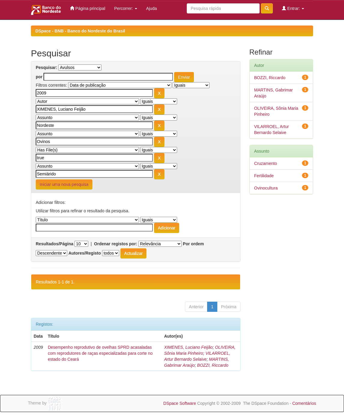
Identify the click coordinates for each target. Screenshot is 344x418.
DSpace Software (179, 403)
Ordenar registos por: (115, 243)
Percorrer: (125, 8)
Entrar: (293, 8)
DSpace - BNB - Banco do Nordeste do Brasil (80, 30)
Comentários (304, 403)
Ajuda (151, 8)
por (39, 76)
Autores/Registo (84, 253)
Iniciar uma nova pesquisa (64, 184)
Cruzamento (265, 163)
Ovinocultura (266, 188)
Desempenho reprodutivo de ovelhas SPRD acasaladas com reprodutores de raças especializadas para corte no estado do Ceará (100, 353)
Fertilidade (264, 175)
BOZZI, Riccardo (212, 365)
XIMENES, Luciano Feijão (188, 347)
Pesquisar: (46, 67)
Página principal (87, 8)
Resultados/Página (54, 243)
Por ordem (193, 243)
